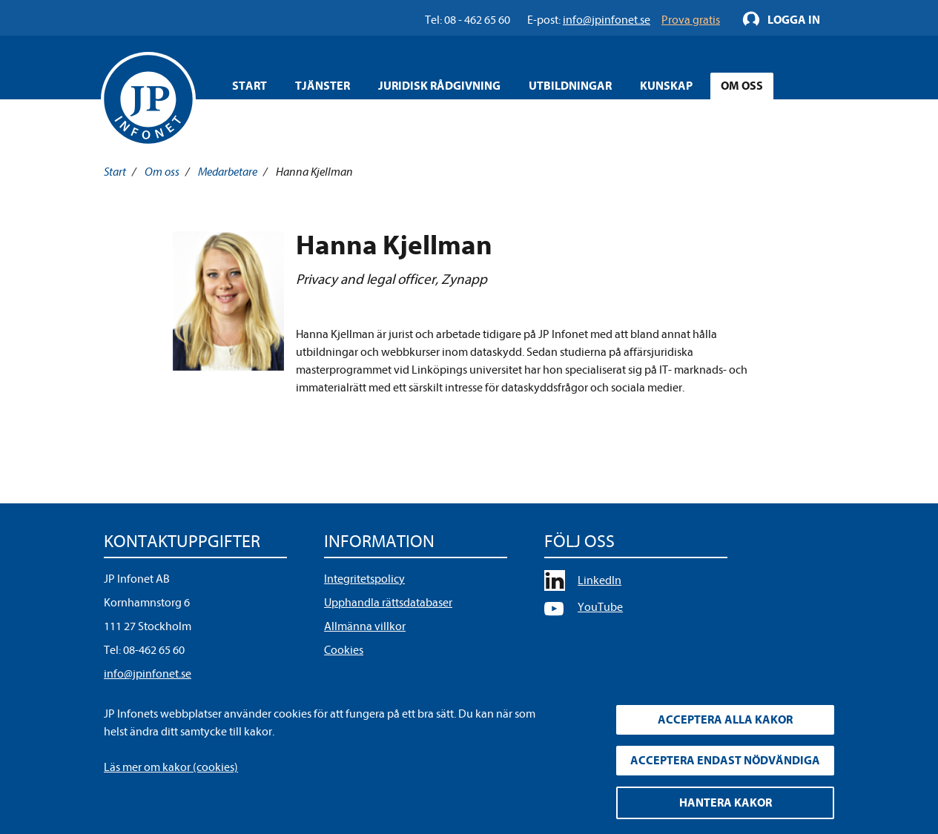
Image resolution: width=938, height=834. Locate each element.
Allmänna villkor (365, 626)
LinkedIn (599, 580)
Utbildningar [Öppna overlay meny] (570, 86)
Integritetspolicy (364, 579)
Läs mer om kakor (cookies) (171, 767)
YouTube (600, 607)
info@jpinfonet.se (147, 674)
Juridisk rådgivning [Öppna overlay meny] (439, 86)
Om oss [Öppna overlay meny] (742, 86)
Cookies (343, 650)
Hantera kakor (725, 803)
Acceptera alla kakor (725, 720)
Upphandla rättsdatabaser (388, 602)
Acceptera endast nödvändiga (725, 760)
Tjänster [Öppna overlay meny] (322, 86)
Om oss (162, 172)
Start (249, 86)
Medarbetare (227, 172)
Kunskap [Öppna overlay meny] (666, 86)
